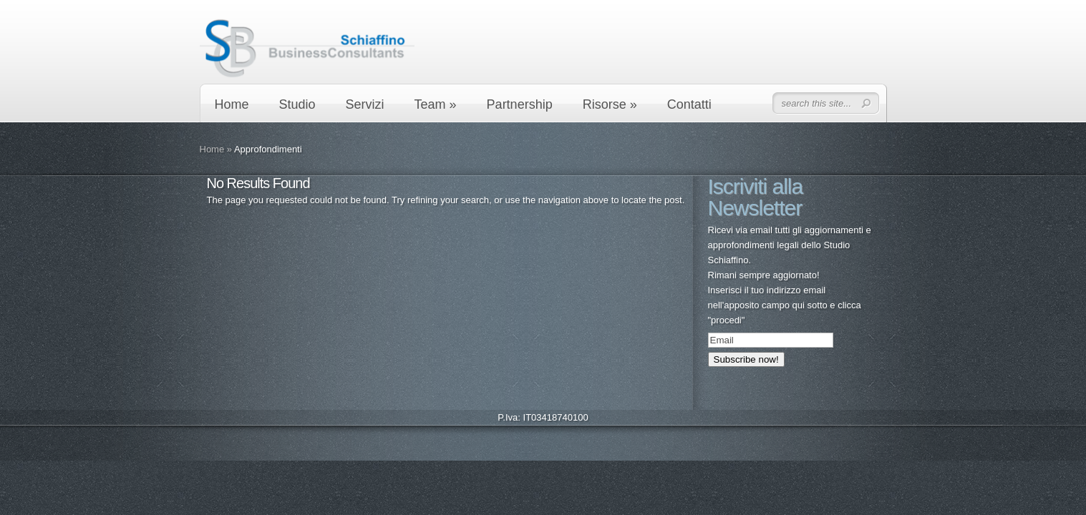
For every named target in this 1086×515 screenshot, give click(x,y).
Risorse (610, 104)
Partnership (520, 104)
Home (232, 104)
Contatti (689, 104)
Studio (297, 104)
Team (435, 104)
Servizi (365, 104)
